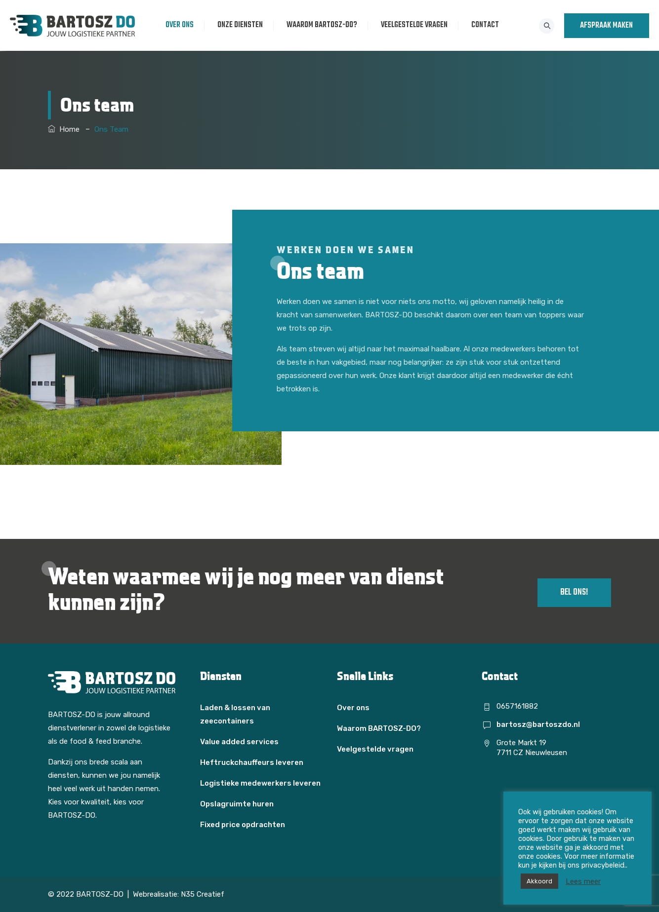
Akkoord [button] (539, 881)
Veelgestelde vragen (416, 25)
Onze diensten (242, 25)
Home (64, 129)
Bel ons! (574, 592)
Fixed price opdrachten (242, 824)
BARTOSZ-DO (100, 894)
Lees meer (583, 881)
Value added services (239, 741)
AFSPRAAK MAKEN (606, 25)
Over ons (182, 25)
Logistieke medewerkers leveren (260, 783)
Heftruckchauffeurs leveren (251, 762)
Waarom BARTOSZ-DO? (324, 25)
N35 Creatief (202, 894)
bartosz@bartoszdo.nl (538, 724)
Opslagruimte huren (237, 803)
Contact (487, 25)
